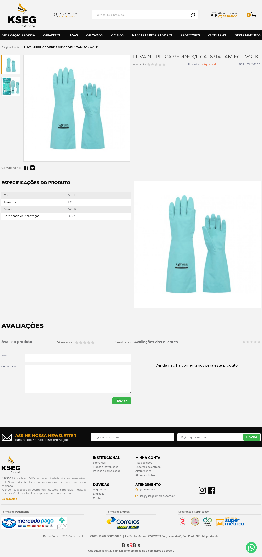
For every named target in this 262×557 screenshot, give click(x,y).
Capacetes (51, 35)
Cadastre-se (67, 16)
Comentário (8, 366)
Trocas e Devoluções (105, 466)
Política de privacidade (106, 471)
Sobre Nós (99, 462)
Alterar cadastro (145, 475)
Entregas (98, 493)
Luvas (73, 35)
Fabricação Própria (18, 35)
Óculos (117, 35)
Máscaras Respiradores (152, 35)
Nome (5, 355)
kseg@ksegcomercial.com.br (157, 496)
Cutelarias (217, 35)
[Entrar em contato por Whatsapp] (251, 547)
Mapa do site (210, 536)
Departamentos (248, 35)
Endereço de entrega (148, 466)
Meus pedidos (143, 462)
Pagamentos (101, 489)
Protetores (190, 35)
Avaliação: (139, 64)
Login (70, 13)
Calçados (94, 35)
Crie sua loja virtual (100, 550)
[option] (11, 64)
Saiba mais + (9, 498)
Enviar (122, 401)
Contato (98, 498)
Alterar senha (143, 471)
